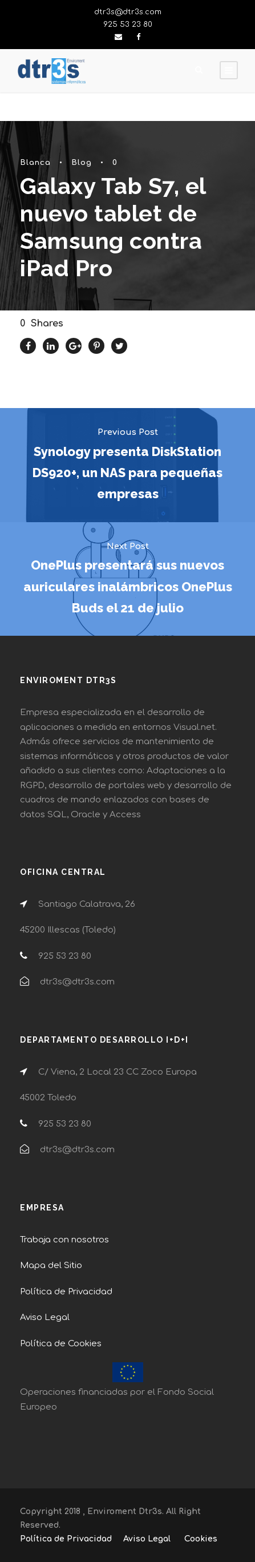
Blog (81, 163)
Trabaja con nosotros (64, 1240)
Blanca (35, 163)
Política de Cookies (61, 1344)
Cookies (200, 1539)
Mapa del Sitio (51, 1265)
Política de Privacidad (66, 1292)
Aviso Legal (45, 1317)
